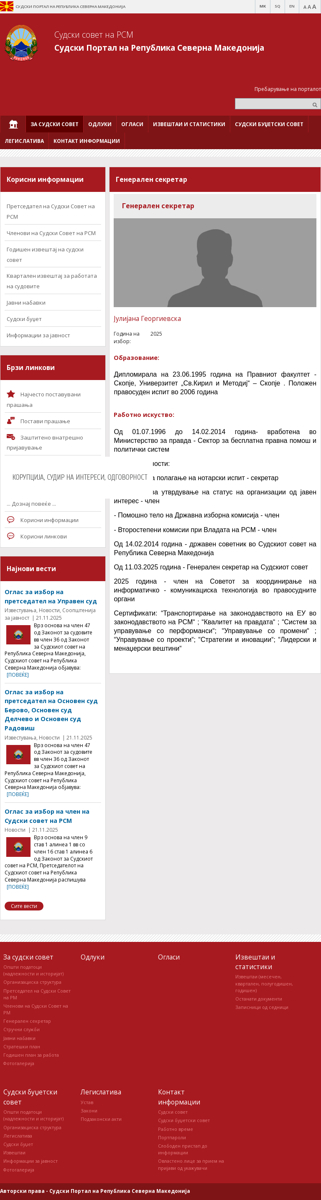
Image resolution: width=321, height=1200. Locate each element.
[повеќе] (18, 674)
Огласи (169, 957)
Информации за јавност (38, 335)
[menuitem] (13, 124)
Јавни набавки (26, 302)
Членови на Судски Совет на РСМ (51, 233)
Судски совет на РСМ (93, 34)
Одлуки (92, 957)
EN (292, 6)
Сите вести (24, 906)
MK (263, 6)
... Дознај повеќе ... (31, 503)
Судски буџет (24, 319)
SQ (277, 6)
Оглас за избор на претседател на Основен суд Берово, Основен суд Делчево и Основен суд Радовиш (51, 710)
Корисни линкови (43, 536)
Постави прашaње (45, 421)
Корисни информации (49, 520)
